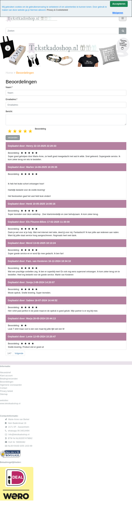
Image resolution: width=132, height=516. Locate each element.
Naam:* (9, 87)
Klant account (6, 375)
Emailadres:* (11, 99)
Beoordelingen (6, 382)
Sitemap (4, 394)
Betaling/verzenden (9, 379)
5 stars (30, 131)
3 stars (20, 131)
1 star (10, 131)
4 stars (25, 131)
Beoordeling (40, 129)
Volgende (19, 353)
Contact (3, 388)
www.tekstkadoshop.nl (10, 403)
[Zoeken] (62, 31)
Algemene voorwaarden (11, 385)
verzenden (13, 137)
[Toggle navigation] (122, 18)
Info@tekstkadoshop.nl (18, 434)
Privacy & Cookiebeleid (57, 10)
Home (10, 72)
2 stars (15, 131)
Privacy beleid (6, 391)
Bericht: (9, 111)
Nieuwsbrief (5, 372)
